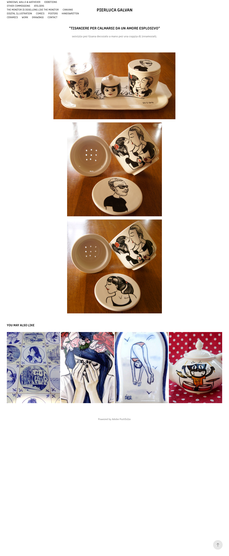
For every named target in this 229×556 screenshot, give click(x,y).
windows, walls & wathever (23, 2)
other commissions (18, 5)
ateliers (39, 5)
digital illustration (19, 13)
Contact (52, 17)
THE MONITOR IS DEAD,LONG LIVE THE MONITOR (33, 9)
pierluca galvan (114, 9)
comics (40, 13)
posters (53, 13)
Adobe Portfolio (121, 419)
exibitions (50, 2)
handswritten (70, 13)
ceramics (12, 17)
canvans (68, 9)
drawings (38, 17)
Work (25, 17)
